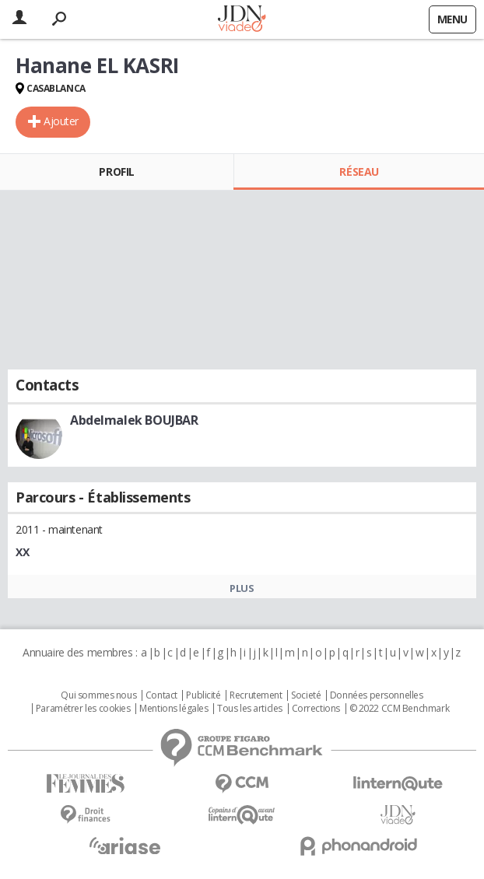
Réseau (358, 171)
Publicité (203, 695)
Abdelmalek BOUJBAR (134, 420)
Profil (116, 171)
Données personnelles (376, 695)
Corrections (316, 708)
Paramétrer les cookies (83, 708)
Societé (306, 695)
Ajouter (61, 121)
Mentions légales (173, 708)
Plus (242, 588)
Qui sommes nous (98, 695)
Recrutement (256, 695)
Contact (161, 695)
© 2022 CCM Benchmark (399, 708)
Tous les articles (249, 708)
